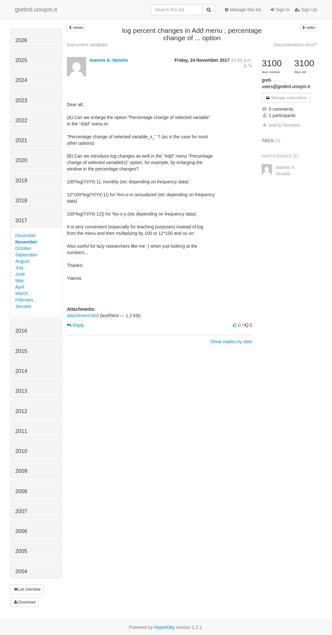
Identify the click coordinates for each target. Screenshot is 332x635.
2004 (21, 571)
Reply (75, 325)
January (23, 306)
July (19, 267)
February (24, 299)
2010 (21, 451)
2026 (21, 40)
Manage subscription (286, 98)
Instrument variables (87, 44)
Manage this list (243, 9)
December (25, 235)
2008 (21, 491)
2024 (21, 80)
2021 (21, 140)
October (23, 248)
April (19, 287)
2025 (21, 60)
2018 (21, 201)
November (26, 241)
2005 (21, 551)
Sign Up (306, 9)
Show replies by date (231, 341)
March (21, 293)
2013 (21, 391)
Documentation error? (295, 44)
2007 (21, 511)
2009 (21, 471)
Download (25, 602)
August (22, 261)
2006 (21, 531)
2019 (21, 181)
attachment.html (83, 315)
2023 (21, 100)
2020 (21, 160)
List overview (27, 589)
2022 (21, 120)
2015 (21, 351)
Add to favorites (281, 125)
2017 (21, 220)
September (26, 254)
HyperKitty (164, 627)
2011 (21, 431)
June (20, 274)
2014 (21, 371)
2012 (21, 411)
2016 (21, 331)
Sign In (280, 9)
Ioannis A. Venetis (109, 60)
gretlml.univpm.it (36, 9)
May (19, 280)
